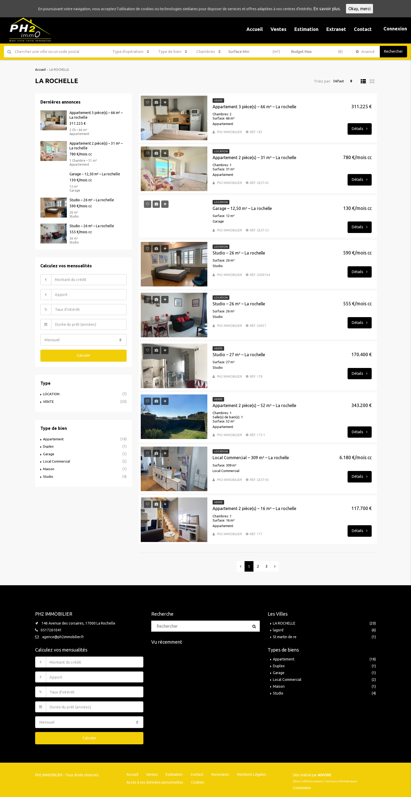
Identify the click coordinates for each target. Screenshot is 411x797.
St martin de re (284, 637)
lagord (278, 630)
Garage (49, 451)
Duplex (49, 444)
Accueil (254, 29)
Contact (363, 29)
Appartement (53, 437)
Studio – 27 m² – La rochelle (239, 354)
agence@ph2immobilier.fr (63, 637)
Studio (48, 473)
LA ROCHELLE (284, 623)
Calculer (83, 354)
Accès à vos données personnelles (154, 780)
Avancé (365, 51)
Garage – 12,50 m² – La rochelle (242, 208)
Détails (359, 128)
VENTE (48, 400)
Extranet (336, 29)
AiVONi (324, 773)
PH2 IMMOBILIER (229, 131)
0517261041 (51, 630)
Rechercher (393, 51)
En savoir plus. (347, 8)
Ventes (278, 29)
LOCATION (51, 392)
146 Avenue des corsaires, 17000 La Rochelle (78, 623)
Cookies (197, 780)
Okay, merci (380, 8)
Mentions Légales (251, 773)
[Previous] (240, 566)
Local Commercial (57, 459)
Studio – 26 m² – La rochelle (239, 252)
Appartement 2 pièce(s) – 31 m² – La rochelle (254, 157)
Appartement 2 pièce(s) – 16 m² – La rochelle (254, 508)
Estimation (306, 29)
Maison (49, 466)
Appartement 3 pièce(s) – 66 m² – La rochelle (254, 106)
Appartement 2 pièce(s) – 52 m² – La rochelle (254, 405)
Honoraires (220, 773)
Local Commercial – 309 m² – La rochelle (251, 457)
